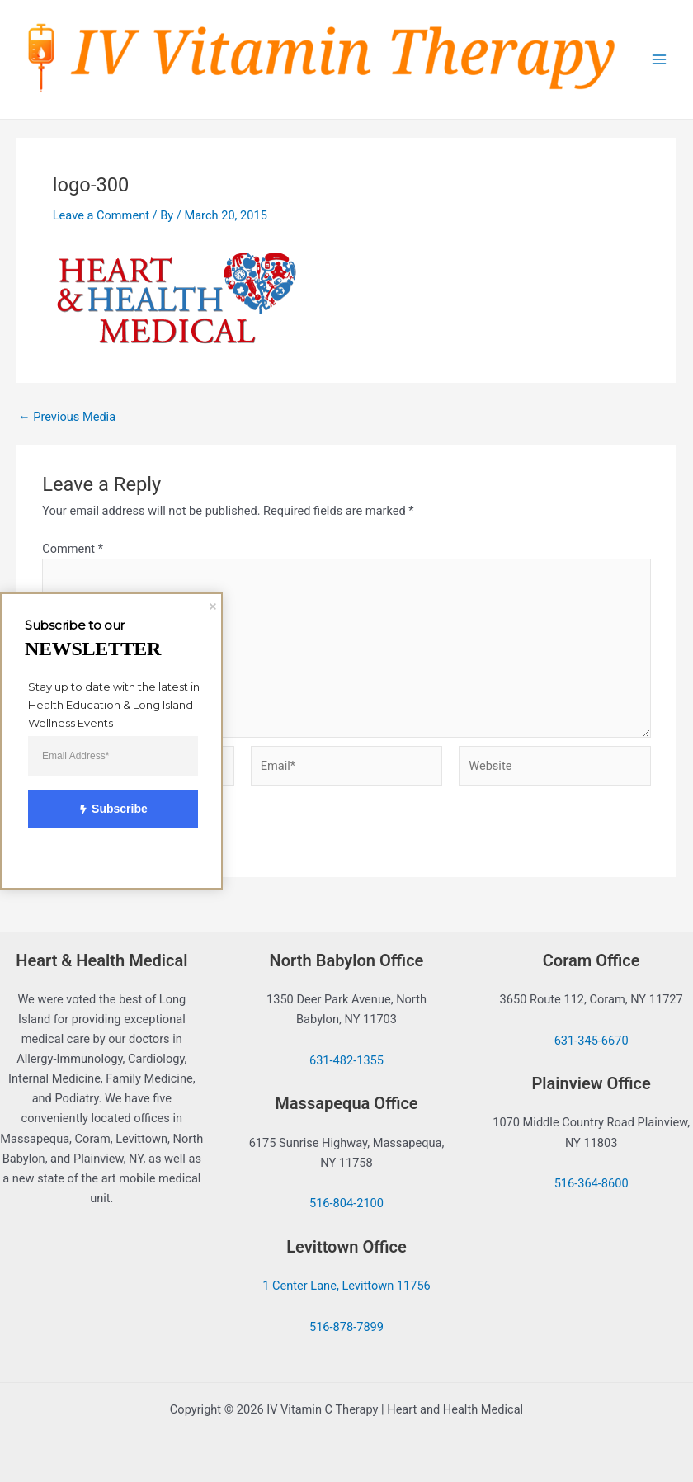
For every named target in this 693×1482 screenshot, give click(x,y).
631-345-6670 (591, 1040)
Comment (72, 548)
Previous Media (67, 417)
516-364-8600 (591, 1183)
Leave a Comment (101, 215)
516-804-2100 (346, 1203)
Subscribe (103, 809)
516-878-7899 (346, 1326)
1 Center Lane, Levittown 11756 (346, 1285)
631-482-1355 (346, 1060)
